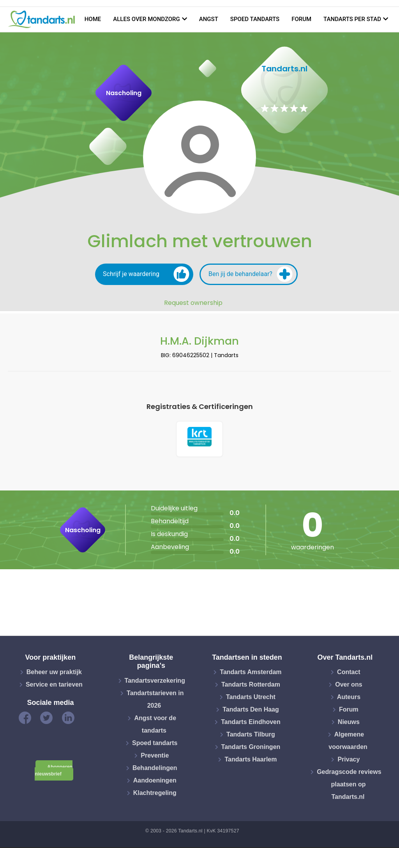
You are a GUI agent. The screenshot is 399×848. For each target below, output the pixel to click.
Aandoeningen (155, 781)
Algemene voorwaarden (347, 741)
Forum (301, 19)
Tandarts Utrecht (250, 698)
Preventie (155, 756)
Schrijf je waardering (146, 274)
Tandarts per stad (352, 19)
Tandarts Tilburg (250, 735)
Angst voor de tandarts (155, 725)
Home (93, 19)
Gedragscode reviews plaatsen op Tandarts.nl (349, 785)
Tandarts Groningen (251, 748)
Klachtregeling (155, 793)
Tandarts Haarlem (250, 760)
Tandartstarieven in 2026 (155, 700)
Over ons (348, 685)
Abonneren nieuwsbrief (53, 771)
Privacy (348, 760)
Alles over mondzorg (146, 19)
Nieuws (349, 723)
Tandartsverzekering (155, 681)
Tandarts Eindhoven (251, 723)
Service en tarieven (54, 685)
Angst (208, 19)
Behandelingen (154, 768)
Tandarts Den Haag (250, 710)
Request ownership (193, 303)
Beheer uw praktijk (54, 673)
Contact (348, 673)
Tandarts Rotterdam (250, 685)
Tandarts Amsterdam (250, 673)
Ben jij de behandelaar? (250, 274)
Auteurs (348, 698)
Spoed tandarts (254, 19)
